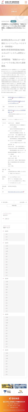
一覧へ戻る (14, 205)
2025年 (6, 242)
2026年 (6, 231)
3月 (6, 234)
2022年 (6, 350)
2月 (6, 236)
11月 (7, 248)
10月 (7, 251)
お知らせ (7, 218)
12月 (7, 245)
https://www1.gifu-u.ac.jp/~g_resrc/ (15, 191)
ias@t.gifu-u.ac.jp (14, 407)
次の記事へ (22, 202)
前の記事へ (5, 202)
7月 (6, 259)
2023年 (6, 314)
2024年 (6, 278)
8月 (6, 256)
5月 (6, 264)
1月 (6, 239)
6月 (6, 261)
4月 (6, 267)
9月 (6, 253)
